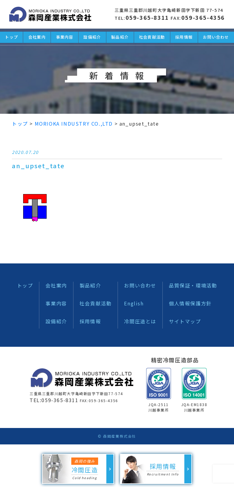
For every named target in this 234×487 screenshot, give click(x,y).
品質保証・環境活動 (193, 285)
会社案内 (56, 285)
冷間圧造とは (140, 321)
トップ (25, 285)
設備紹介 (56, 321)
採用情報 (90, 321)
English (134, 303)
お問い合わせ (140, 285)
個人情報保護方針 (190, 303)
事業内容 (56, 303)
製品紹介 (90, 285)
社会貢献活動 (96, 303)
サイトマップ (185, 321)
